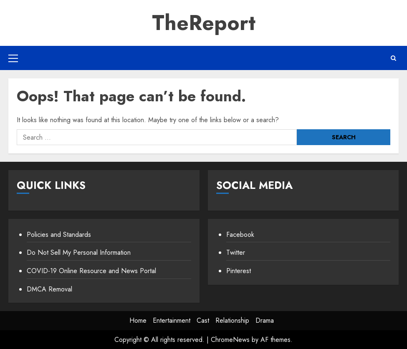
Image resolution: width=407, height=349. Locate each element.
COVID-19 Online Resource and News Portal (91, 271)
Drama (264, 320)
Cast (203, 320)
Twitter (235, 252)
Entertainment (171, 320)
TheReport (203, 23)
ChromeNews (230, 339)
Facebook (240, 234)
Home (138, 320)
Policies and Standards (59, 234)
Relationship (232, 320)
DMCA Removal (49, 289)
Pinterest (238, 271)
